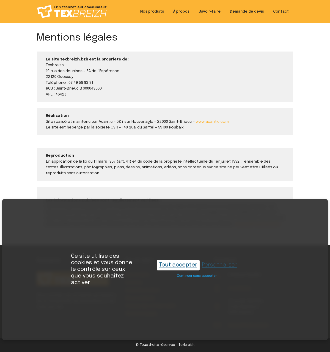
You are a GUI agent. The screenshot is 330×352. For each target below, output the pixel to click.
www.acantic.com (212, 122)
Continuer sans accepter (197, 271)
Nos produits (152, 12)
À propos (181, 12)
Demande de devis (247, 12)
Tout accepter (178, 261)
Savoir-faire (210, 12)
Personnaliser (219, 261)
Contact (281, 12)
